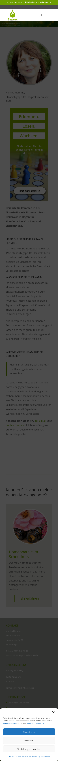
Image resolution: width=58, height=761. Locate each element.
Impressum (45, 756)
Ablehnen (29, 740)
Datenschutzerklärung (35, 723)
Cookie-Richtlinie (14, 756)
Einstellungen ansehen (29, 748)
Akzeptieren (29, 731)
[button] (53, 712)
